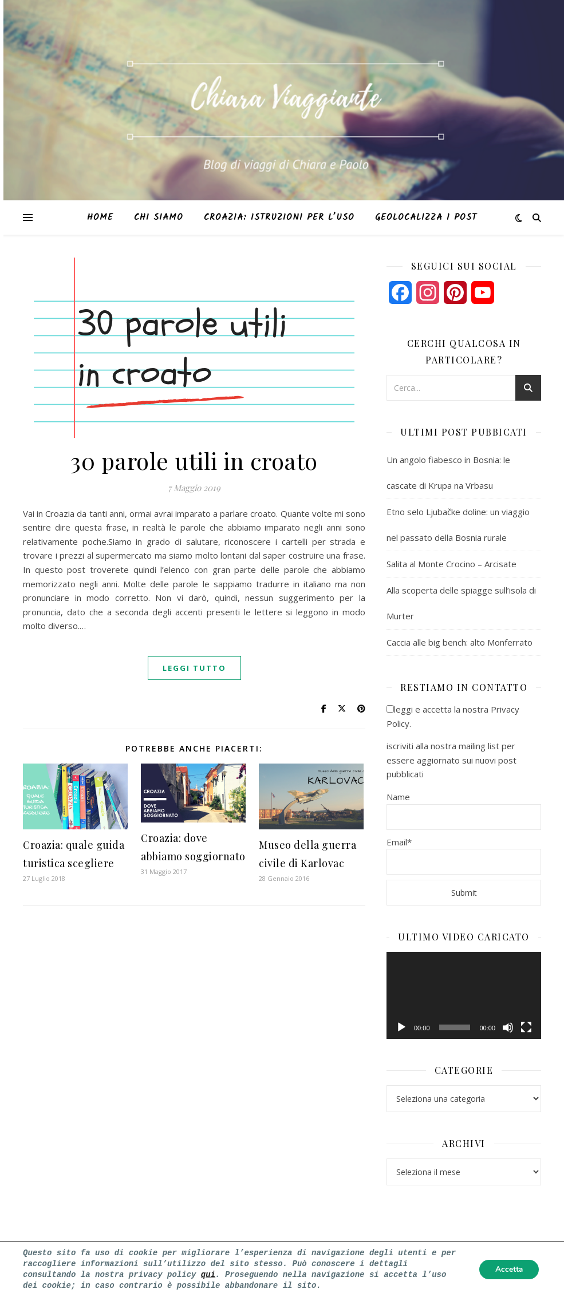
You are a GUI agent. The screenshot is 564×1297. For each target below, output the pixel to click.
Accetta (508, 1269)
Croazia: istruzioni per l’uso (279, 217)
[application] (463, 995)
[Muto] (508, 1027)
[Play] (401, 1027)
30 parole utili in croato (194, 460)
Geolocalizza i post (426, 217)
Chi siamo (158, 217)
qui (208, 1274)
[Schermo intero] (526, 1027)
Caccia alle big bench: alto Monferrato (459, 642)
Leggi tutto (194, 668)
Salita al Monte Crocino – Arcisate (451, 564)
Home (100, 217)
